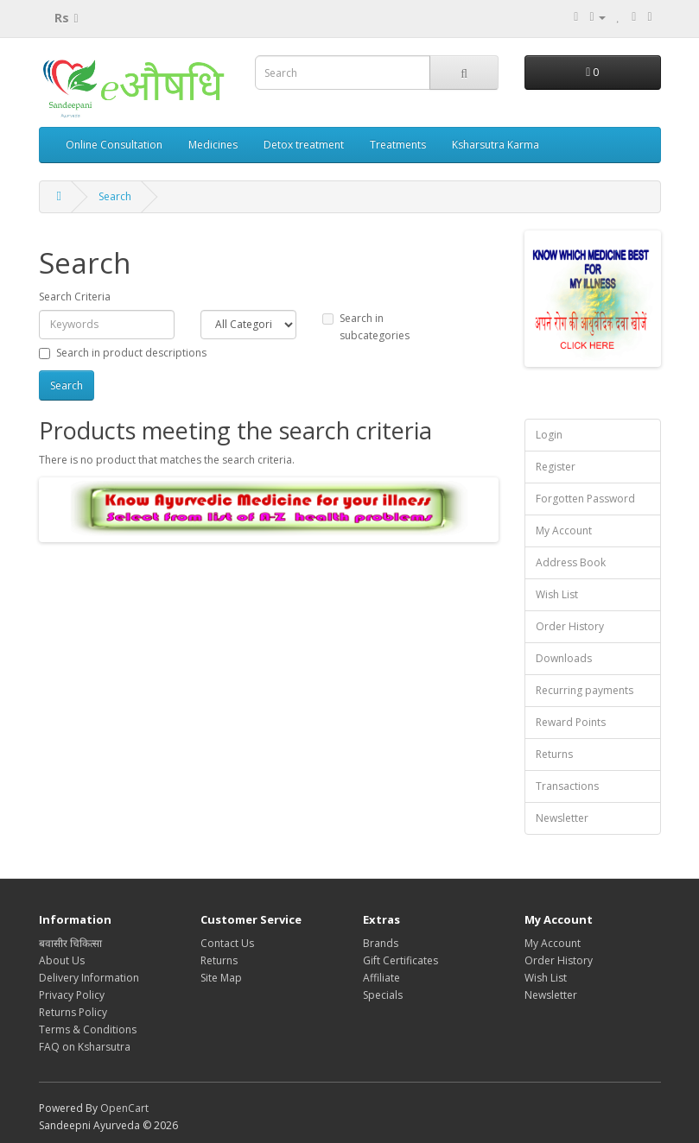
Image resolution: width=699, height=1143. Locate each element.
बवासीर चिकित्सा (70, 943)
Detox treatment (304, 144)
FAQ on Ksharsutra (84, 1046)
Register (555, 466)
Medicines (213, 144)
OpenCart (124, 1108)
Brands (380, 943)
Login (549, 434)
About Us (62, 960)
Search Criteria (75, 296)
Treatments (398, 144)
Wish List (557, 594)
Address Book (571, 562)
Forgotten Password (585, 498)
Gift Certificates (400, 960)
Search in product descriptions (123, 352)
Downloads (564, 658)
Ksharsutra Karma (495, 144)
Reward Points (571, 722)
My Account (564, 530)
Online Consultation (114, 144)
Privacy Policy (72, 995)
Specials (383, 995)
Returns (554, 754)
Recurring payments (584, 690)
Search (114, 196)
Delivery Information (89, 977)
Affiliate (381, 977)
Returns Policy (73, 1012)
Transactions (567, 786)
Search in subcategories (366, 327)
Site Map (221, 977)
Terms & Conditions (88, 1029)
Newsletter (562, 818)
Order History (570, 626)
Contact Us (227, 943)
